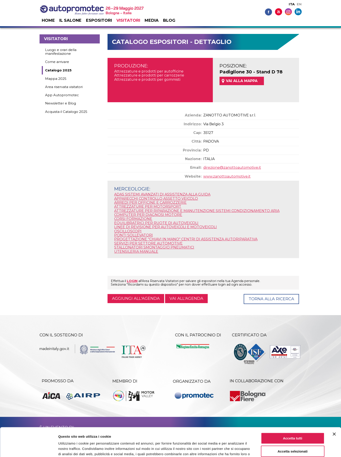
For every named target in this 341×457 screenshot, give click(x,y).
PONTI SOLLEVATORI (133, 235)
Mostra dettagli (234, 448)
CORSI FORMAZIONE (133, 219)
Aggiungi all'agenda (136, 298)
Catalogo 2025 (58, 70)
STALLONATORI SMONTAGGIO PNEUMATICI (154, 247)
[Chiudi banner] (334, 408)
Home (48, 20)
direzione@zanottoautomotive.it (232, 167)
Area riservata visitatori (64, 87)
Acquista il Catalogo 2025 (66, 112)
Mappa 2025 (55, 78)
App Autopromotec (62, 95)
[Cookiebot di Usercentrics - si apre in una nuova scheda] (28, 448)
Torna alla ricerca (271, 298)
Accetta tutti (292, 413)
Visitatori (128, 20)
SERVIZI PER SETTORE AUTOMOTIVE (148, 243)
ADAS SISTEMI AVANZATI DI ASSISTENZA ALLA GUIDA (162, 194)
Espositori (99, 20)
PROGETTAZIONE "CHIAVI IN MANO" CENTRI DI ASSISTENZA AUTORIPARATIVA (185, 239)
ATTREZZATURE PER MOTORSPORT (147, 206)
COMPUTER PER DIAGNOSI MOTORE (148, 215)
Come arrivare (57, 62)
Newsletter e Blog (60, 103)
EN (299, 4)
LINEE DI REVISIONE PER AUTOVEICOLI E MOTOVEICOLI (165, 227)
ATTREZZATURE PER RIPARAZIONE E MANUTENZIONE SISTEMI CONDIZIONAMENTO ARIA (196, 211)
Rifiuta (292, 439)
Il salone (70, 20)
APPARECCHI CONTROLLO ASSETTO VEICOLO (156, 198)
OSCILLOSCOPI (128, 231)
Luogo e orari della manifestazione (60, 52)
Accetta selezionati (292, 426)
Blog (169, 20)
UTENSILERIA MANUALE (136, 251)
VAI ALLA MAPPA (241, 81)
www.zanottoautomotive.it (227, 176)
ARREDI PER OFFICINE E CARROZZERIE (150, 202)
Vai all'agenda (186, 298)
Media (152, 20)
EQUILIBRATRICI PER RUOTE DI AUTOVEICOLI (156, 223)
